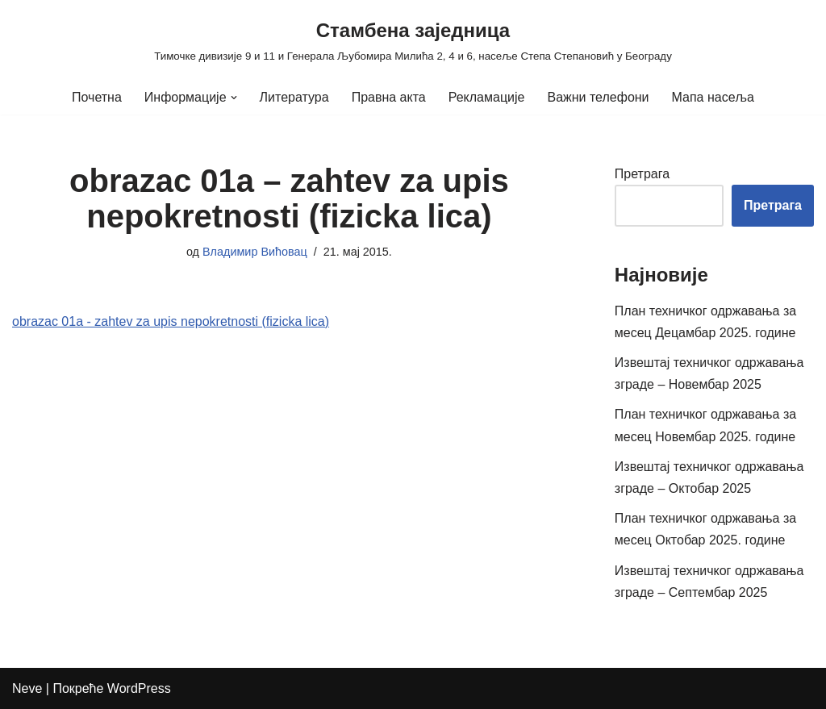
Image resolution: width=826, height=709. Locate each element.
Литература (294, 97)
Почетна (97, 97)
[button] (234, 97)
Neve (27, 688)
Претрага (642, 174)
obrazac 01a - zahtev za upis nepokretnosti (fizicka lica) (170, 321)
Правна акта (389, 97)
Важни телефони (598, 97)
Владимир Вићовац (254, 251)
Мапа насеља (713, 97)
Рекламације (486, 97)
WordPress (139, 688)
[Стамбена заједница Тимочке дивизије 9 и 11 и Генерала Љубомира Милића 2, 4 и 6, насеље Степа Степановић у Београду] (413, 40)
